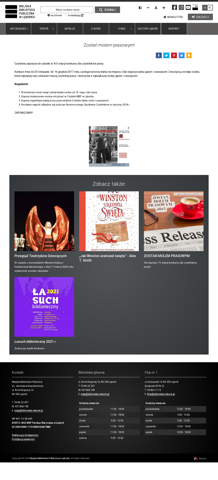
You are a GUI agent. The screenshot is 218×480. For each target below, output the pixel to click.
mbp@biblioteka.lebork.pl (28, 410)
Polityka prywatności (23, 439)
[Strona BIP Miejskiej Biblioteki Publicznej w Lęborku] (195, 7)
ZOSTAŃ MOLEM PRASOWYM (167, 256)
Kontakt (174, 28)
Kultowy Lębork (148, 28)
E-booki (95, 28)
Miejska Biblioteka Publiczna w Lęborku (50, 458)
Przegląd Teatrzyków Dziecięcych (40, 256)
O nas (121, 28)
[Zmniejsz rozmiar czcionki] (148, 7)
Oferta (44, 28)
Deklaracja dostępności (25, 435)
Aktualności (18, 28)
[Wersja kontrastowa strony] (140, 7)
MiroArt (199, 458)
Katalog (70, 28)
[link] (207, 8)
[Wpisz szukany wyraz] (67, 9)
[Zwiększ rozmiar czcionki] (164, 7)
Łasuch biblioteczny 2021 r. (35, 342)
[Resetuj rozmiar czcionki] (156, 7)
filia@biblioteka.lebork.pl (161, 394)
